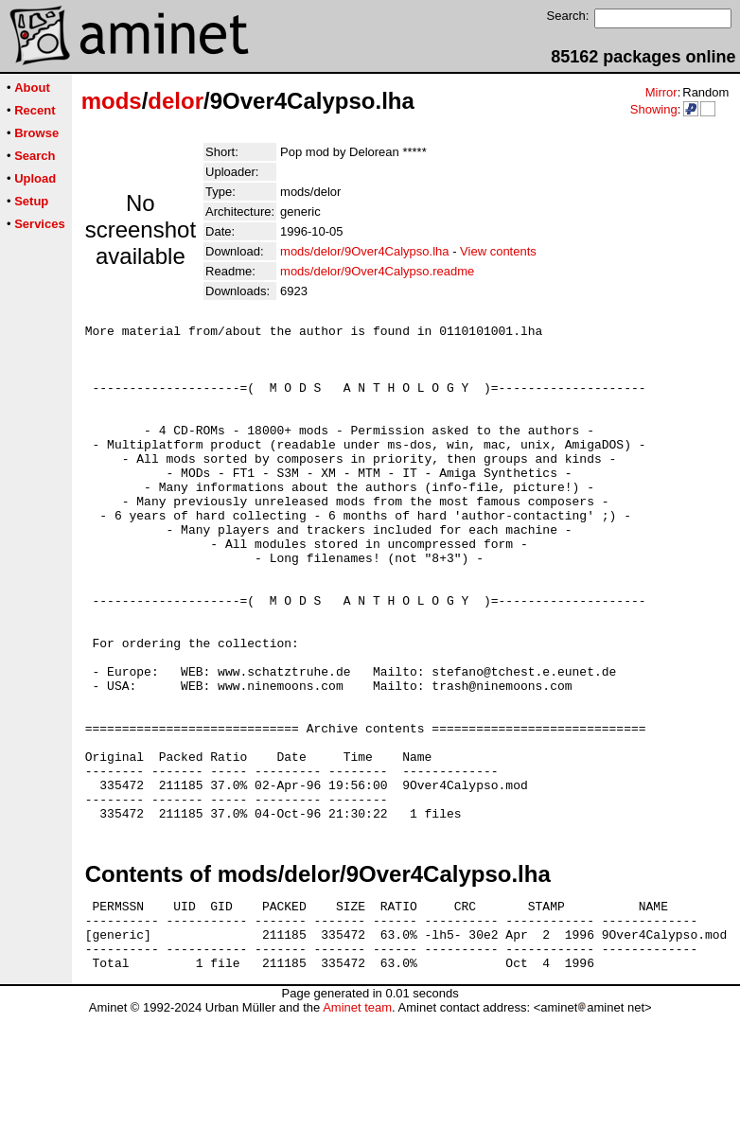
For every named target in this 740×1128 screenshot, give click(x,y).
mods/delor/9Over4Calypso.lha (364, 251)
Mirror (661, 92)
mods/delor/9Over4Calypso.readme (377, 271)
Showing (654, 109)
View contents (498, 251)
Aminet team (357, 1121)
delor (175, 101)
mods (111, 101)
